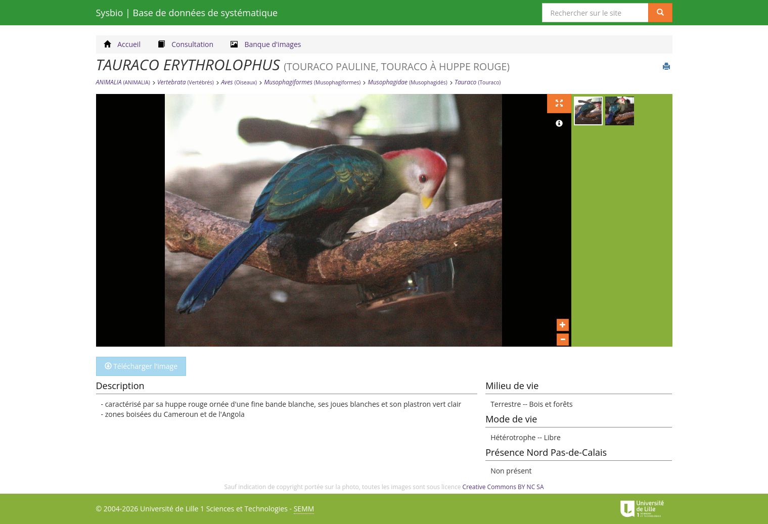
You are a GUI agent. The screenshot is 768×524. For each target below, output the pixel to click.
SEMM (304, 508)
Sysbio (187, 13)
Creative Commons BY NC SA (503, 487)
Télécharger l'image (141, 366)
